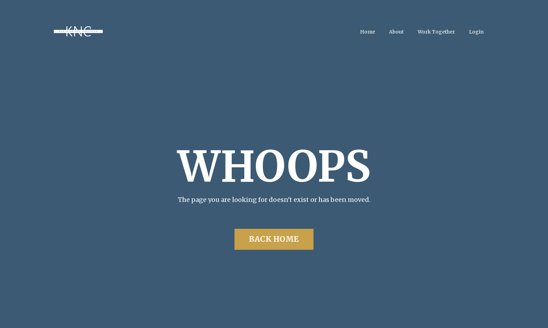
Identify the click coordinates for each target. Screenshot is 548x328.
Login (476, 32)
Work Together (436, 32)
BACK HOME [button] (274, 239)
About (396, 32)
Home (367, 32)
